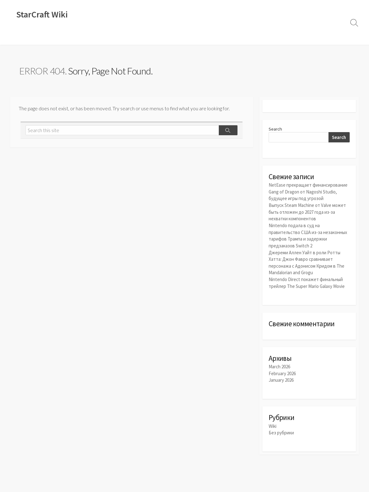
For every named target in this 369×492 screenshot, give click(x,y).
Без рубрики (281, 431)
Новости (39, 37)
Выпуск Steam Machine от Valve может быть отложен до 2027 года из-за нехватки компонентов (307, 212)
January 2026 (281, 378)
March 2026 (279, 365)
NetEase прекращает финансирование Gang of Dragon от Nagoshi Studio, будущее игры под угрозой (308, 192)
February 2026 (282, 372)
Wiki (18, 37)
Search (275, 129)
